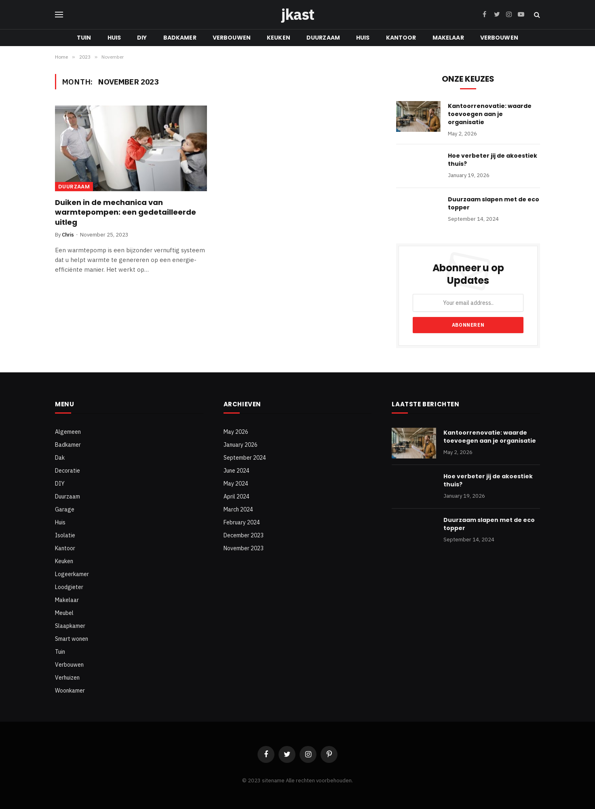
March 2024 (238, 509)
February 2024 (242, 522)
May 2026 (236, 431)
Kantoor (401, 38)
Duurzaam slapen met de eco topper (493, 203)
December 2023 (244, 535)
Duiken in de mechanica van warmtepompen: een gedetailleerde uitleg (125, 212)
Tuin (84, 38)
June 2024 (236, 470)
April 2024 (236, 496)
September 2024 (245, 457)
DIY (142, 38)
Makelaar (448, 38)
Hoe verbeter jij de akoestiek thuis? (492, 160)
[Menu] (59, 15)
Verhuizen (67, 677)
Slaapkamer (70, 625)
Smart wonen (71, 638)
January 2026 (240, 444)
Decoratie (67, 470)
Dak (60, 457)
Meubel (64, 613)
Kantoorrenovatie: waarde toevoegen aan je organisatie (490, 114)
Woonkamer (70, 690)
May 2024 (236, 483)
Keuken (278, 38)
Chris (68, 234)
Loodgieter (69, 587)
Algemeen (68, 431)
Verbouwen (232, 38)
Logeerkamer (72, 574)
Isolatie (65, 535)
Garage (64, 509)
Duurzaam (323, 38)
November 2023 (244, 548)
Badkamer (179, 38)
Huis (114, 38)
